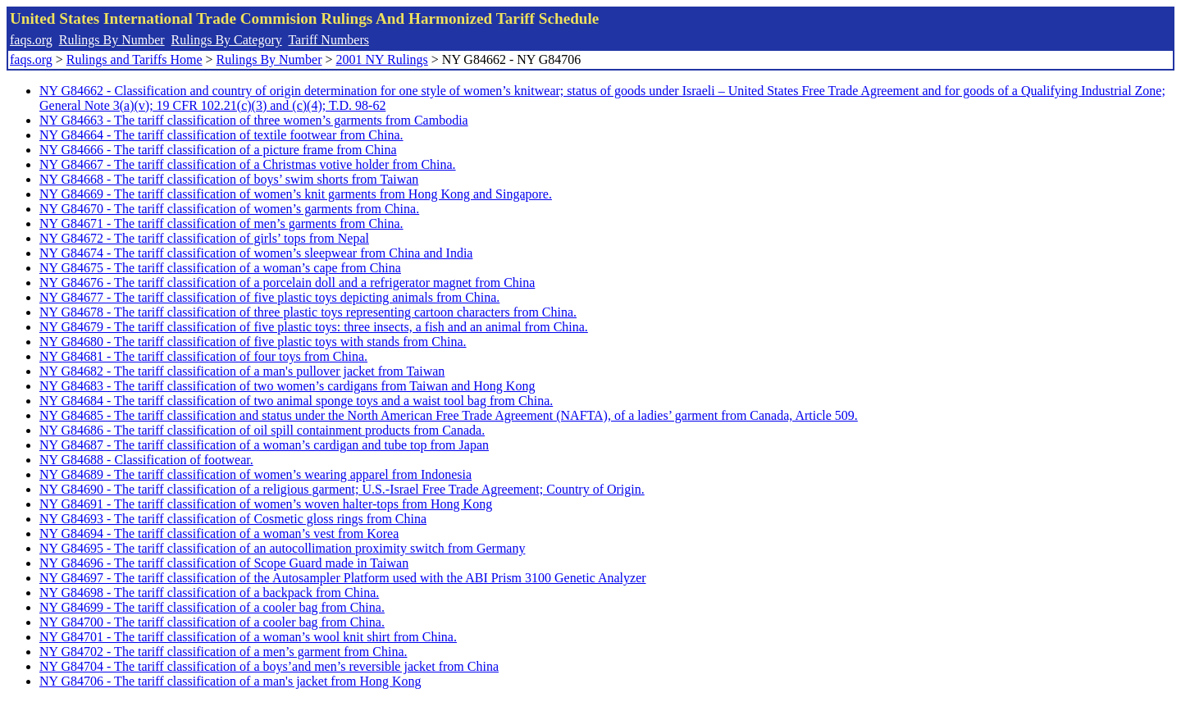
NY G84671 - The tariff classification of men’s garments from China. (221, 223)
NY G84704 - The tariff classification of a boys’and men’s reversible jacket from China (269, 666)
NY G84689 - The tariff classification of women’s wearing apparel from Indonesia (255, 474)
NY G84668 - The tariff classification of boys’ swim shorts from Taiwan (228, 179)
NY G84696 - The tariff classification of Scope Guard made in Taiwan (223, 563)
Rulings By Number (112, 40)
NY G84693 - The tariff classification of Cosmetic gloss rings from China (232, 519)
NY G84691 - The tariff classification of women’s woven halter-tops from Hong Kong (265, 504)
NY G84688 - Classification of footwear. (146, 460)
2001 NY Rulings (382, 59)
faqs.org (31, 40)
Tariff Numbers (328, 40)
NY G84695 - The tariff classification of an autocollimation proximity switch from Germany (282, 548)
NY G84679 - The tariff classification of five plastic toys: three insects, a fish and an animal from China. (313, 327)
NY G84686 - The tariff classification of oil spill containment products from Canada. (262, 430)
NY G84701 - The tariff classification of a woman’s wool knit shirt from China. (248, 637)
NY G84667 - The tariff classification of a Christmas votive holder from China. (247, 164)
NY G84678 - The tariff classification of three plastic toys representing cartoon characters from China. (308, 312)
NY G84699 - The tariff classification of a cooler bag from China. (212, 607)
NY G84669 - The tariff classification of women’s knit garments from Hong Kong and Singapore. (295, 194)
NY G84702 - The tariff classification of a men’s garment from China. (223, 652)
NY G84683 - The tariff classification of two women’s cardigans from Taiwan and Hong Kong (287, 386)
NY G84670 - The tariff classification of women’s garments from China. (229, 209)
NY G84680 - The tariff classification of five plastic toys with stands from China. (253, 342)
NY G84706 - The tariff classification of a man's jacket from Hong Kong (230, 681)
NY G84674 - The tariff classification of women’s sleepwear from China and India (255, 253)
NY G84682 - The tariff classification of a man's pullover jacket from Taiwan (242, 371)
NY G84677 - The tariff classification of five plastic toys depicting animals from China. (269, 297)
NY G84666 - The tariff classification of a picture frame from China (218, 150)
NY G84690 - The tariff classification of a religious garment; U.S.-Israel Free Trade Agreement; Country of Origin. (342, 489)
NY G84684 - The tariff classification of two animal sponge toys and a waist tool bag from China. (296, 401)
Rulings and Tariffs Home (134, 59)
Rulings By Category (226, 40)
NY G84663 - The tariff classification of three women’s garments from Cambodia (253, 120)
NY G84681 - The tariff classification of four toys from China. (203, 356)
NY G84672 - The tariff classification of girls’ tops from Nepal (204, 238)
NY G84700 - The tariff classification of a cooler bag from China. (212, 622)
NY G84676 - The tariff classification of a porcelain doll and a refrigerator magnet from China (287, 282)
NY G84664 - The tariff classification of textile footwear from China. (221, 135)
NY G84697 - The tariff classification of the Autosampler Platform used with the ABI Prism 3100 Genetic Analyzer (342, 578)
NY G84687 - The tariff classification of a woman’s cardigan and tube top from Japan (264, 445)
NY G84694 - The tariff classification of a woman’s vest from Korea (219, 533)
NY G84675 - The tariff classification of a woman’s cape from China (220, 268)
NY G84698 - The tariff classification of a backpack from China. (209, 592)
